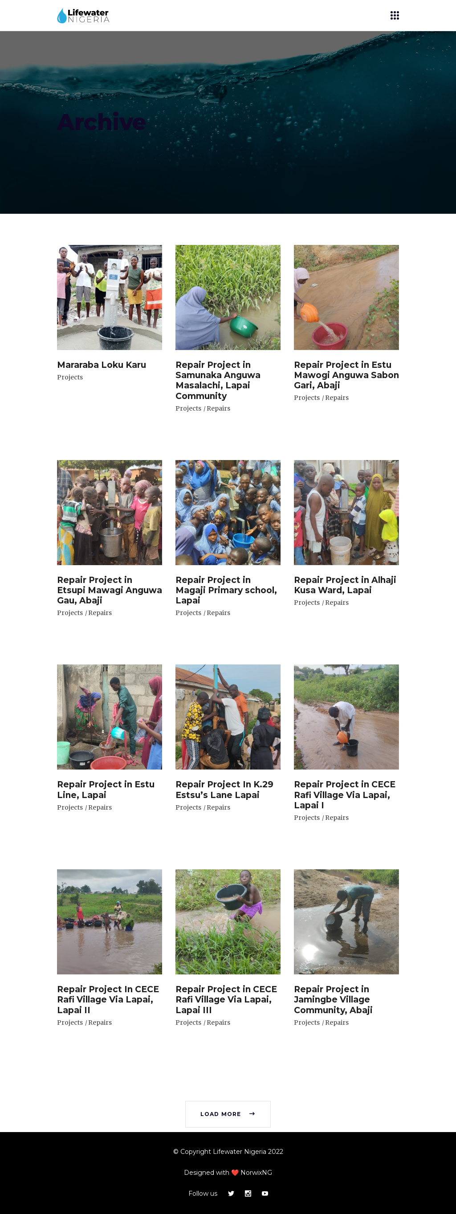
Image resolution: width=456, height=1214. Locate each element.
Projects (70, 377)
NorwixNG (256, 1173)
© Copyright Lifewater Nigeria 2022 (228, 1152)
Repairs (218, 408)
